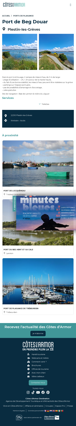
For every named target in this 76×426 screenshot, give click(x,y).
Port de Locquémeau (14, 191)
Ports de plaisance (23, 16)
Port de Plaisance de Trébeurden (21, 308)
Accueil (6, 16)
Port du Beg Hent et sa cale (18, 250)
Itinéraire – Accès (18, 121)
